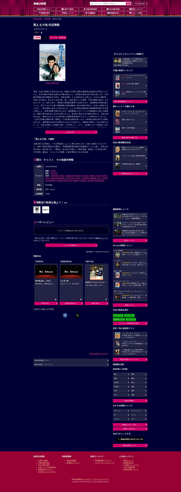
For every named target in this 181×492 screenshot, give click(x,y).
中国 (115, 390)
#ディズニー (130, 319)
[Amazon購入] (52, 83)
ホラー (133, 419)
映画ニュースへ (129, 240)
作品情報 (47, 19)
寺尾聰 (91, 176)
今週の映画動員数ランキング (123, 101)
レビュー (53, 37)
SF (115, 415)
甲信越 (116, 386)
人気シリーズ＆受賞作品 (47, 467)
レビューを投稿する (70, 245)
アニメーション (136, 411)
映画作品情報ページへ (41, 360)
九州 (115, 395)
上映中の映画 (67, 9)
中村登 (53, 171)
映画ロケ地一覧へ (130, 429)
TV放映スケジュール (131, 465)
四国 (132, 390)
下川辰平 (98, 176)
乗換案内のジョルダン (83, 479)
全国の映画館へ (129, 401)
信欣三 (99, 178)
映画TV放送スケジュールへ (129, 359)
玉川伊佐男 (70, 178)
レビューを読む (135, 13)
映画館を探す (44, 13)
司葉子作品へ (95, 303)
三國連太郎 (69, 176)
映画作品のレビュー (45, 469)
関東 (132, 374)
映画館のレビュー (73, 463)
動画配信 (62, 37)
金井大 (47, 178)
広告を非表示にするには (99, 354)
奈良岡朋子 (51, 181)
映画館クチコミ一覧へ (129, 425)
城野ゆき (76, 181)
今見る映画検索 (139, 4)
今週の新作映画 (90, 9)
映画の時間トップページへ (43, 364)
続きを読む (70, 132)
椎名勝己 (61, 178)
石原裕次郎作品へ (71, 303)
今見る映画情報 (129, 467)
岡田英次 (83, 181)
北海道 (116, 382)
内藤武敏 (93, 178)
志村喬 (90, 181)
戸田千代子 (68, 181)
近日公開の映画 (113, 9)
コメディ (117, 419)
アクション (117, 411)
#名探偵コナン (118, 319)
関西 (115, 378)
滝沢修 (96, 181)
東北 (132, 382)
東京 (115, 374)
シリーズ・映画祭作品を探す (129, 323)
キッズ (133, 415)
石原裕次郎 (54, 176)
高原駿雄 (85, 178)
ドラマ (36, 32)
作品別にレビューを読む (47, 472)
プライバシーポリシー (101, 479)
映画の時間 (37, 19)
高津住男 (54, 178)
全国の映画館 (71, 460)
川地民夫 (85, 176)
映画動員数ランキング (103, 460)
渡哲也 (101, 181)
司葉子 (62, 176)
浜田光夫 (77, 176)
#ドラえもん (117, 315)
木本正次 (53, 173)
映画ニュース (67, 13)
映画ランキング (135, 9)
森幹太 (104, 176)
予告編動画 (90, 13)
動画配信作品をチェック (129, 173)
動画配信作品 (113, 13)
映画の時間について (129, 445)
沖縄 (132, 395)
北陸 (132, 386)
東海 (132, 378)
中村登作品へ (45, 303)
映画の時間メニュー (44, 9)
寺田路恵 (60, 181)
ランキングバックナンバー (105, 463)
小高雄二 (78, 178)
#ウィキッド (128, 315)
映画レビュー (129, 305)
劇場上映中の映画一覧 (129, 137)
